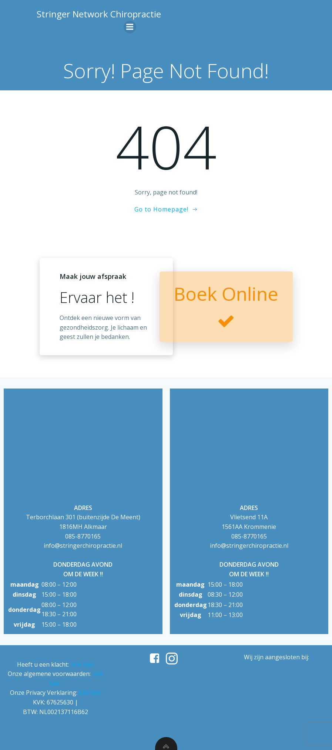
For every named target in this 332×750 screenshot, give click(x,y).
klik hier (83, 664)
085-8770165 (83, 536)
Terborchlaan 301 (51, 517)
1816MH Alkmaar (83, 527)
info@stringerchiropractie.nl (83, 545)
